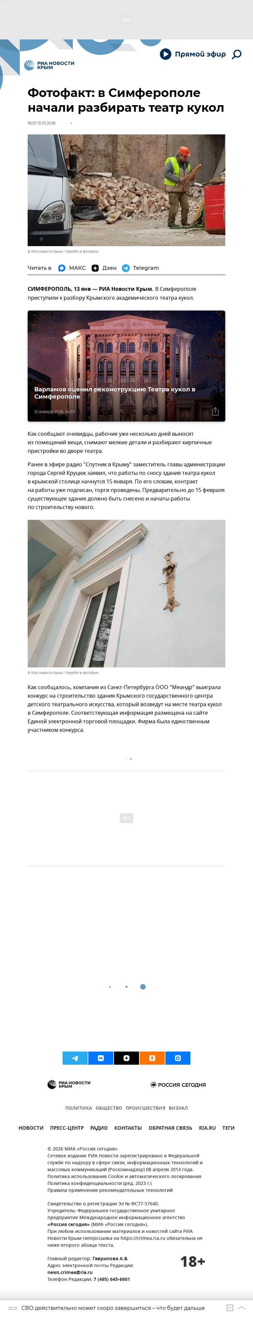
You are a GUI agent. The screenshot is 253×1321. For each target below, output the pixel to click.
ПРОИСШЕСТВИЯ (145, 1108)
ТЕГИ (228, 1129)
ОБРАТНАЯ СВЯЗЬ (170, 1129)
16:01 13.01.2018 (42, 123)
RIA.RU (207, 1129)
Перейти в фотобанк (81, 251)
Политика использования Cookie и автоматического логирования (124, 1177)
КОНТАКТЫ (128, 1129)
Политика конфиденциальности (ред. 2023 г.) (99, 1184)
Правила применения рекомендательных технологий (110, 1190)
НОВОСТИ (30, 1129)
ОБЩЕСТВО (109, 1108)
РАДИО (99, 1129)
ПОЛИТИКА (78, 1108)
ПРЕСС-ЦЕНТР (67, 1129)
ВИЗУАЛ (178, 1108)
